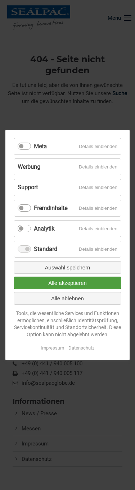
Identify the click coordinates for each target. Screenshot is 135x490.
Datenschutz (81, 348)
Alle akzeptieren (67, 283)
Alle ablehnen (67, 298)
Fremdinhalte (50, 208)
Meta (40, 146)
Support (28, 187)
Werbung (29, 166)
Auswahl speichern (67, 267)
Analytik (44, 228)
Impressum (52, 348)
